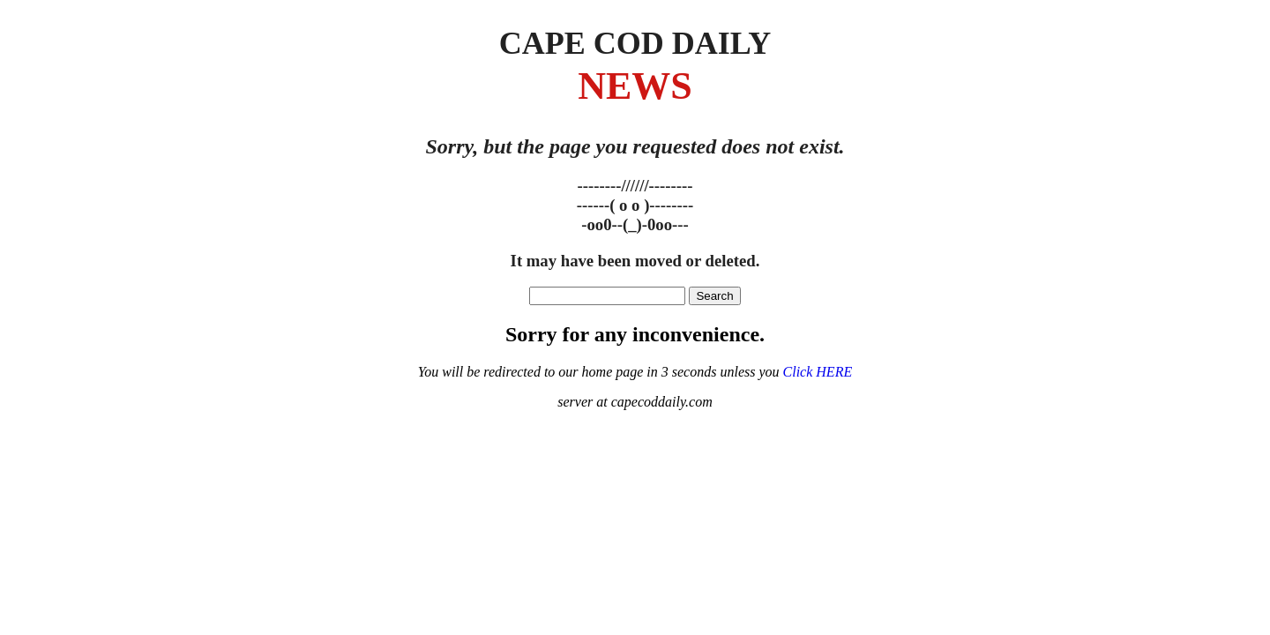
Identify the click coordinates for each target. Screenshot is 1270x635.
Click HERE (818, 371)
